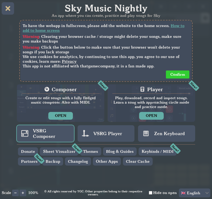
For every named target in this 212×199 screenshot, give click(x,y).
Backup (53, 161)
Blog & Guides (120, 151)
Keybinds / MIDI (158, 151)
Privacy (69, 61)
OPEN (60, 116)
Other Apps (107, 161)
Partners (29, 161)
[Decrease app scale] (15, 193)
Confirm (177, 74)
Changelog (78, 161)
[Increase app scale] (23, 193)
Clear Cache (138, 161)
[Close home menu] (8, 8)
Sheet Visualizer (59, 151)
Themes (90, 151)
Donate (28, 151)
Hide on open (165, 193)
